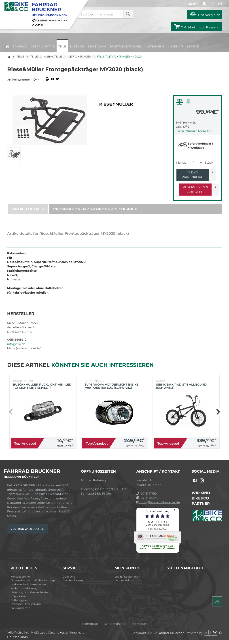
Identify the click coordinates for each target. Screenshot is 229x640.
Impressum (18, 591)
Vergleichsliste (124, 575)
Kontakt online (20, 572)
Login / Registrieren (127, 572)
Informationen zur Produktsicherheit (95, 204)
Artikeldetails (28, 204)
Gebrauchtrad (43, 46)
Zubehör (77, 46)
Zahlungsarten (20, 603)
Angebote (175, 46)
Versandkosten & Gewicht (194, 130)
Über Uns (69, 572)
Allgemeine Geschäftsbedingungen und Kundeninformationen (34, 577)
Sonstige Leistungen (126, 46)
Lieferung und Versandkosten (30, 587)
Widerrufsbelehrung (24, 583)
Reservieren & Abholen (194, 184)
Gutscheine (155, 46)
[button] (218, 407)
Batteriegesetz (20, 595)
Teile (62, 46)
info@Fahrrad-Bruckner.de (158, 497)
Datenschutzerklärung (26, 599)
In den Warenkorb (194, 172)
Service (193, 46)
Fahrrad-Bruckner (170, 628)
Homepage (90, 619)
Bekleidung (96, 46)
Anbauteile (53, 56)
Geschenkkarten (74, 575)
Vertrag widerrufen (28, 524)
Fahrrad (20, 46)
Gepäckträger (79, 56)
